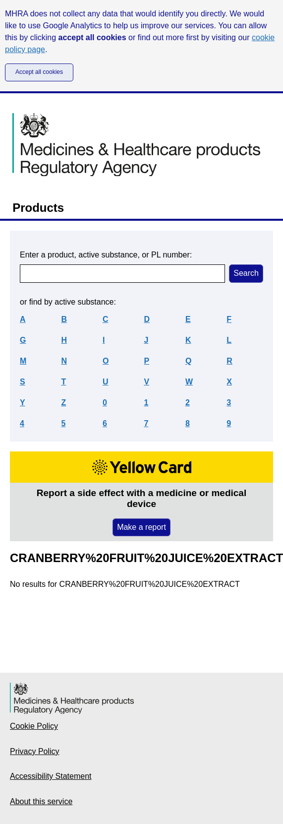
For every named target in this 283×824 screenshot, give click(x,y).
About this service (41, 801)
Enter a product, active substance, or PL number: (106, 255)
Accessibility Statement (51, 776)
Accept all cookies (39, 71)
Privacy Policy (34, 751)
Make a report (141, 527)
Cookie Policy (34, 726)
